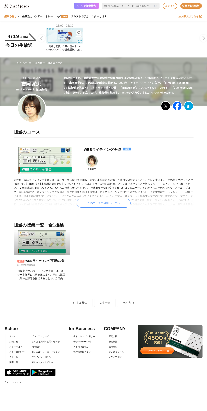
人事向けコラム (80, 347)
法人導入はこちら (190, 16)
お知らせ (13, 341)
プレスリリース (116, 352)
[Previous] (41, 38)
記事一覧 (13, 362)
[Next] (203, 38)
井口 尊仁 (79, 303)
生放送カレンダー (32, 16)
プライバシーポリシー (42, 357)
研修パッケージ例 (82, 341)
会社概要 (113, 341)
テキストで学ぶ (80, 16)
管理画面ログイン (82, 352)
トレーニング (56, 16)
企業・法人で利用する (84, 336)
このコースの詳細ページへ (103, 203)
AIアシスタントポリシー (43, 362)
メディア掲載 (115, 357)
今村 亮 (129, 303)
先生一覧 (105, 302)
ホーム (12, 336)
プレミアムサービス (41, 336)
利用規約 (36, 347)
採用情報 (113, 347)
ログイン (170, 5)
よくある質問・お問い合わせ (46, 341)
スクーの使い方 (16, 352)
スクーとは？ (99, 16)
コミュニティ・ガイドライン (46, 352)
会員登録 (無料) (191, 5)
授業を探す (11, 16)
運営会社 (113, 336)
